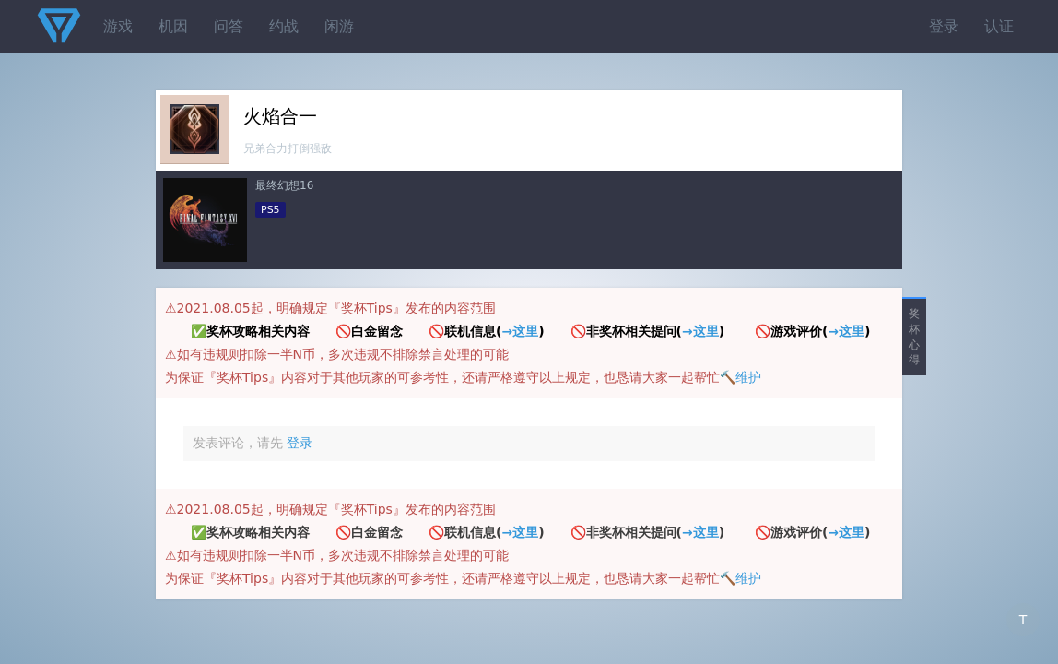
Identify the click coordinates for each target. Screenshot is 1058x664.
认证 (999, 26)
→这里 (519, 331)
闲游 (339, 26)
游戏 (118, 26)
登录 (943, 26)
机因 (173, 26)
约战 (284, 26)
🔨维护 (740, 377)
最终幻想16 (284, 185)
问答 (228, 26)
